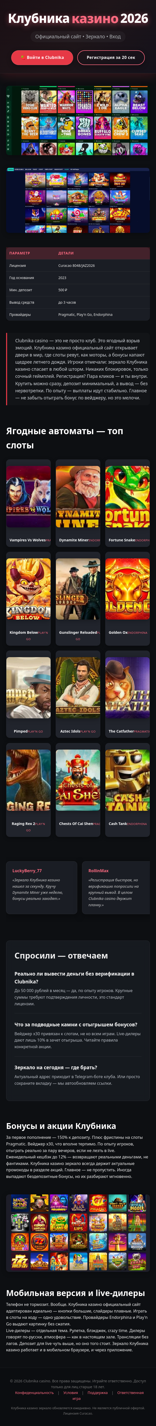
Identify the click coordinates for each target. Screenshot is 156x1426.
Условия (70, 1392)
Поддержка (98, 1392)
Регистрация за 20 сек (111, 57)
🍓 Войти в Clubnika (42, 57)
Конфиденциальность (34, 1392)
